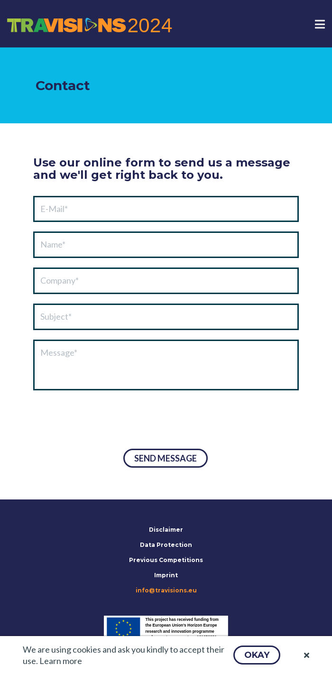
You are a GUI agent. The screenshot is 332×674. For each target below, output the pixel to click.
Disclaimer (166, 529)
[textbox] (166, 209)
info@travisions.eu (166, 590)
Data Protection (166, 544)
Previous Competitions (166, 559)
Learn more (60, 661)
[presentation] (105, 420)
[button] (256, 655)
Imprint (166, 575)
